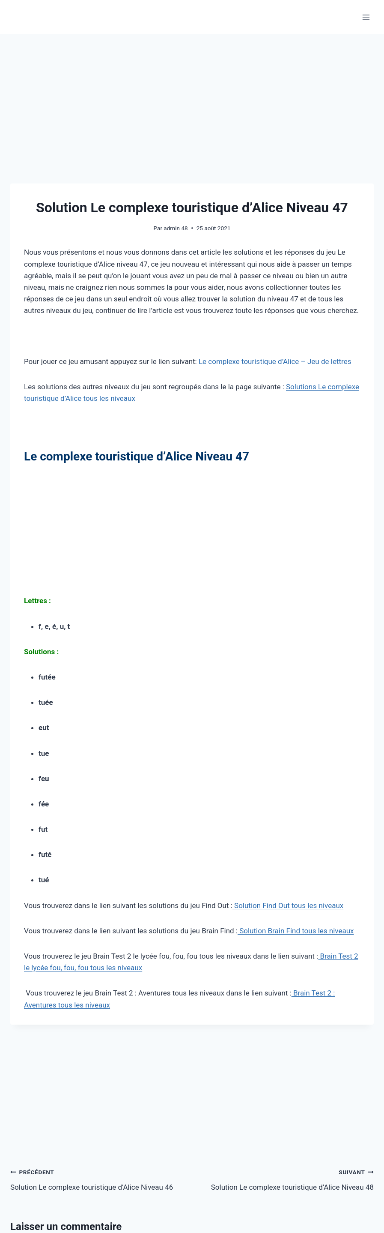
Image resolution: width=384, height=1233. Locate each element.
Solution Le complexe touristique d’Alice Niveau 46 (97, 1178)
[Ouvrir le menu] (366, 17)
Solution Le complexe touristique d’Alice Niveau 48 (286, 1178)
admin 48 (176, 228)
